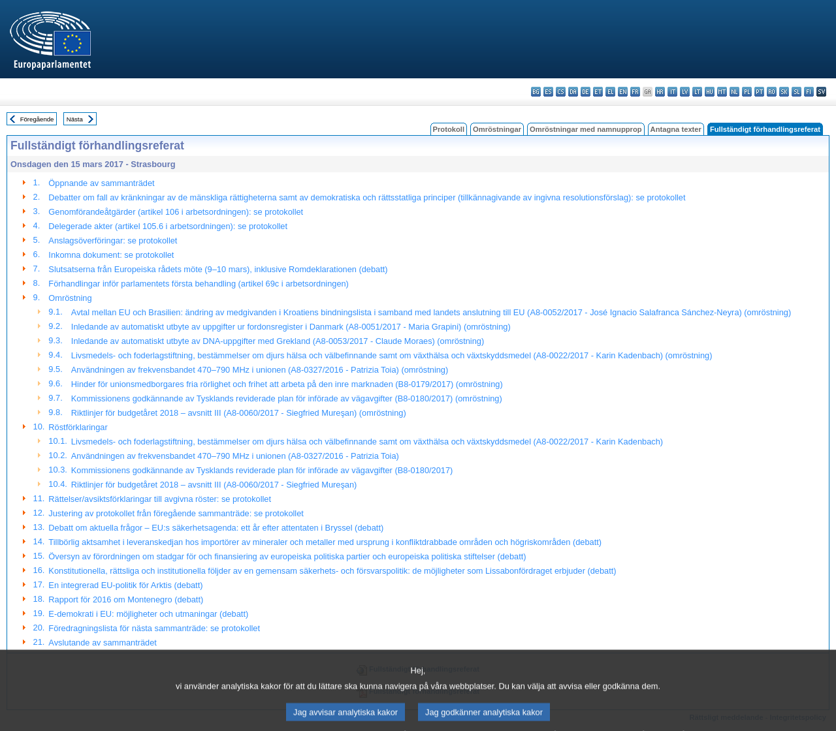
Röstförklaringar (77, 427)
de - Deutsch (585, 92)
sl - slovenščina (796, 92)
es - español (548, 92)
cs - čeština (561, 92)
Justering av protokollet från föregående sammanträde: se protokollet (176, 513)
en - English (623, 92)
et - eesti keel (598, 92)
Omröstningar (497, 129)
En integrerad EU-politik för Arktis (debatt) (125, 585)
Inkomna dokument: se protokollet (111, 255)
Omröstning (69, 298)
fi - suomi (809, 92)
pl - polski (747, 92)
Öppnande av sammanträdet (101, 183)
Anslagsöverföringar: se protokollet (112, 240)
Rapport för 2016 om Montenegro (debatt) (125, 599)
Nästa (75, 119)
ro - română (772, 92)
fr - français (635, 92)
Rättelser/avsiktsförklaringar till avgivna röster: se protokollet (159, 499)
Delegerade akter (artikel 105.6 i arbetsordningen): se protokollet (167, 226)
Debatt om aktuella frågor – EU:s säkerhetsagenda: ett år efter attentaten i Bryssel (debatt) (215, 528)
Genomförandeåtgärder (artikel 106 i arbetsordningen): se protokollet (175, 212)
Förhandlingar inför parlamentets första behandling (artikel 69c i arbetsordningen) (198, 283)
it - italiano (672, 92)
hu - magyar (710, 92)
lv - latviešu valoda (685, 92)
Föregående (37, 119)
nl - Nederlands (734, 92)
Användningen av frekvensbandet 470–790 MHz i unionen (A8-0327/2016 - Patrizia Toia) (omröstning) (259, 370)
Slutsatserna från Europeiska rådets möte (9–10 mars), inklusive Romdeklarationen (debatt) (217, 269)
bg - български (536, 92)
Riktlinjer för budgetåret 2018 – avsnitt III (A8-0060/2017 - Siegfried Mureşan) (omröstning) (238, 413)
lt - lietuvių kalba (697, 92)
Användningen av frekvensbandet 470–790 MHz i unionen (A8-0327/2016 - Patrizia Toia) (235, 456)
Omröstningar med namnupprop (586, 129)
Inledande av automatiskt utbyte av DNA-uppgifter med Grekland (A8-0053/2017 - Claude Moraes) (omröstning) (277, 341)
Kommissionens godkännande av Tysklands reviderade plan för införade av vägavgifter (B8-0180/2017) (262, 470)
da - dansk (573, 92)
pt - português (759, 92)
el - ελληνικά (610, 92)
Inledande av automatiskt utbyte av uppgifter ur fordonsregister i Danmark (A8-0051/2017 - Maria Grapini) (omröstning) (291, 327)
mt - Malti (722, 92)
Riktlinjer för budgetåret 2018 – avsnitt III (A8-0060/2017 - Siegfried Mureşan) (214, 485)
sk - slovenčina (784, 92)
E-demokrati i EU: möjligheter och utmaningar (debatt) (148, 614)
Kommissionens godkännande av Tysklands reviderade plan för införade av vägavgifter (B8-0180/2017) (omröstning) (286, 398)
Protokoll (448, 129)
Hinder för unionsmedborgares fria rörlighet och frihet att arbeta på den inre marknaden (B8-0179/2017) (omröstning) (287, 384)
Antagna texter (676, 129)
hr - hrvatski (660, 92)
